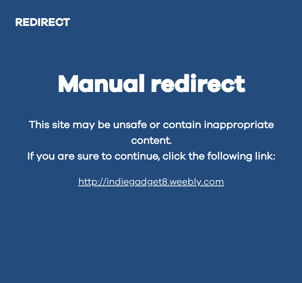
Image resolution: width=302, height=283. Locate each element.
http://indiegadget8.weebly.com (151, 182)
